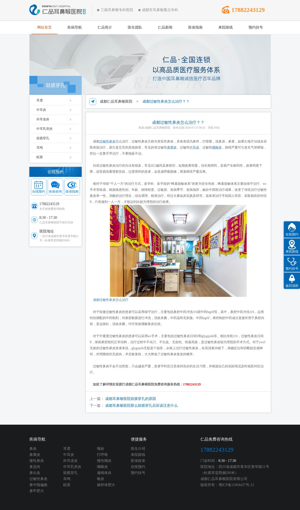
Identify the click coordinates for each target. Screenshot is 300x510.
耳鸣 (39, 147)
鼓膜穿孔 (42, 138)
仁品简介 (105, 27)
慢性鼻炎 (36, 461)
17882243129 (248, 9)
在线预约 (38, 191)
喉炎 (100, 479)
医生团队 (135, 27)
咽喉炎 (102, 467)
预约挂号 (255, 27)
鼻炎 (33, 449)
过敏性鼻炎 (38, 479)
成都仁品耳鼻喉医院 (116, 101)
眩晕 (39, 157)
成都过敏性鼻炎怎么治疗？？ (166, 101)
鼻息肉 (34, 467)
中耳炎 (41, 109)
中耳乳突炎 (44, 128)
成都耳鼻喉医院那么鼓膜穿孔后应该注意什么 (141, 406)
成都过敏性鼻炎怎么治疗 (109, 299)
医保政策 (138, 461)
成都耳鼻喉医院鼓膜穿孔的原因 (130, 399)
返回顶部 (292, 285)
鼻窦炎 (34, 455)
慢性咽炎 (104, 461)
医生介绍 (138, 449)
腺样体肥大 (106, 485)
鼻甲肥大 (36, 491)
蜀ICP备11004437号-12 (236, 485)
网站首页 (44, 27)
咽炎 (100, 449)
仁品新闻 (165, 27)
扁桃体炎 (104, 473)
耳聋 (39, 100)
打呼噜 (102, 455)
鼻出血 (34, 473)
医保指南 (195, 27)
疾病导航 (74, 27)
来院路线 (225, 27)
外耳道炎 (42, 119)
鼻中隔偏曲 (38, 485)
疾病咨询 (55, 191)
